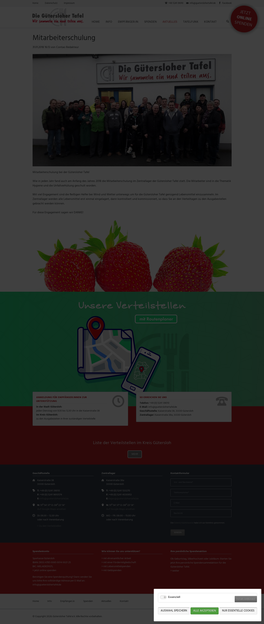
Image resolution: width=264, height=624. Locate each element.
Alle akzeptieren (204, 611)
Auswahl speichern (174, 611)
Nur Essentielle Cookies (238, 611)
